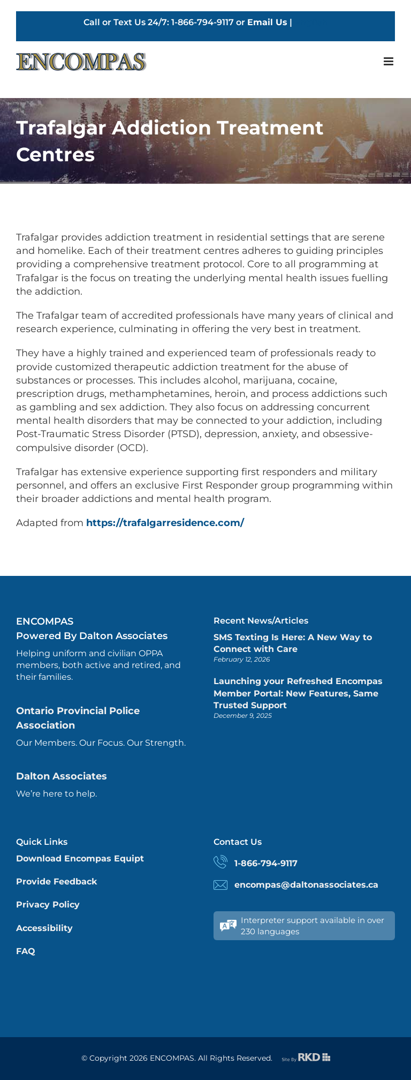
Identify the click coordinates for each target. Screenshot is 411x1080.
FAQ (25, 951)
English (311, 23)
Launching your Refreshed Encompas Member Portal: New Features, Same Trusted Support (298, 693)
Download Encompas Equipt (80, 858)
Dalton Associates (61, 776)
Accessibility (44, 928)
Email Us (267, 23)
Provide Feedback (56, 881)
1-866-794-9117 (266, 863)
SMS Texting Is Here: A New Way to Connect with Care (293, 643)
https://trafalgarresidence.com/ (165, 523)
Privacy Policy (48, 904)
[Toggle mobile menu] (389, 61)
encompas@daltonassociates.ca (306, 885)
